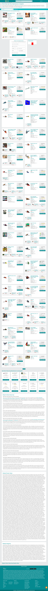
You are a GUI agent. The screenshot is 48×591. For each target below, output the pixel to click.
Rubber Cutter (7, 526)
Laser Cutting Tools (14, 529)
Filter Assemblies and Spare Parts (20, 547)
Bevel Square (15, 485)
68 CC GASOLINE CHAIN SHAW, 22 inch (34, 197)
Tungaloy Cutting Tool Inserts (37, 505)
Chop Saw (42, 515)
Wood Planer (38, 510)
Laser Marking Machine (11, 570)
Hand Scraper (29, 484)
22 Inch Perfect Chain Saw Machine (34, 184)
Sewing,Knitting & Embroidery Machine (27, 558)
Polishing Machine (13, 475)
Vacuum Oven (12, 573)
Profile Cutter (7, 495)
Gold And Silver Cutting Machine (23, 522)
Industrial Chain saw (34, 143)
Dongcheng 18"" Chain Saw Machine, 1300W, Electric (13, 364)
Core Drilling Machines (27, 487)
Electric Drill (28, 521)
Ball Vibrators (42, 504)
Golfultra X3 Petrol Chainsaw (11, 247)
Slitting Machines (29, 510)
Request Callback (20, 18)
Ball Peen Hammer (40, 535)
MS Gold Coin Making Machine (32, 522)
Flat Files (8, 539)
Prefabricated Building (26, 572)
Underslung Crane (37, 574)
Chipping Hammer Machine (23, 495)
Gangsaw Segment (10, 493)
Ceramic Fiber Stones (20, 487)
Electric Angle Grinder (27, 493)
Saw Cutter (6, 319)
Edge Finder (38, 526)
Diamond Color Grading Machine (29, 486)
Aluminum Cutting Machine (34, 506)
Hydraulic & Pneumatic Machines (36, 553)
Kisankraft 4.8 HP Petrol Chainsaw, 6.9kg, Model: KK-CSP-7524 (34, 115)
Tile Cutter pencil (38, 494)
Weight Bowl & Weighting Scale (33, 557)
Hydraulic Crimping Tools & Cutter (33, 531)
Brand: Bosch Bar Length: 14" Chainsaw (7, 109)
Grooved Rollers (31, 505)
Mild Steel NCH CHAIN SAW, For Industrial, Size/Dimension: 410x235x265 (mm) (34, 102)
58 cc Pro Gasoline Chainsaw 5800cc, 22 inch (34, 156)
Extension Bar (15, 539)
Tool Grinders (34, 510)
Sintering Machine (27, 512)
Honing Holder (26, 533)
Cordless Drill (15, 487)
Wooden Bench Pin (17, 486)
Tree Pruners (38, 516)
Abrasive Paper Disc (11, 505)
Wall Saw (27, 496)
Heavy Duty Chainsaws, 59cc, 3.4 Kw (29, 322)
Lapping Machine (10, 512)
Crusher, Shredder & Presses (24, 551)
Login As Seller (26, 588)
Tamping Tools (10, 491)
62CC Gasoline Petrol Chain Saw (29, 204)
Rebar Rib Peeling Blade (38, 476)
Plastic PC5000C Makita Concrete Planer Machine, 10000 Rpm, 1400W (34, 130)
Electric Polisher (40, 483)
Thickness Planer (30, 514)
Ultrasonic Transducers (5, 576)
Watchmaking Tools (5, 486)
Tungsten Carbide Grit (7, 524)
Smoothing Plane (26, 501)
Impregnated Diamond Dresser (41, 477)
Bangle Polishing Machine (41, 533)
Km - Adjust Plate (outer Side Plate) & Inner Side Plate (14, 337)
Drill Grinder (30, 513)
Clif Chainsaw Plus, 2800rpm (36, 322)
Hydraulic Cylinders (23, 573)
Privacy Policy (15, 583)
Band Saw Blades (12, 398)
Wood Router (30, 525)
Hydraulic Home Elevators (35, 571)
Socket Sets (13, 525)
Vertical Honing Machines (11, 510)
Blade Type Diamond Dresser (41, 478)
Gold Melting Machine (12, 526)
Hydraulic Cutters (42, 510)
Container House (8, 573)
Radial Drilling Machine (6, 511)
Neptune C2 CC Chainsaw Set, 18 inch (13, 96)
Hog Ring (23, 524)
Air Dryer (36, 576)
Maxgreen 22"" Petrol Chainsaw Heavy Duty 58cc (29, 351)
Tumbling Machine (35, 530)
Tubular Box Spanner (10, 494)
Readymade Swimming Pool (24, 578)
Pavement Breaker (5, 505)
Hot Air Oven (15, 573)
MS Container (11, 572)
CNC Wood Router (34, 573)
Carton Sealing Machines (25, 571)
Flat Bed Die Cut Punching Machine (20, 520)
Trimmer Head (32, 535)
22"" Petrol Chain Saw (29, 270)
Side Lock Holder (29, 534)
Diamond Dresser (25, 477)
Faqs (3, 587)
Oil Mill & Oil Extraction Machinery (29, 547)
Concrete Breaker (40, 495)
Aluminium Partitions (7, 571)
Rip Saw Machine (35, 525)
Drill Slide (18, 493)
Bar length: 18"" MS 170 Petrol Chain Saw (29, 23)
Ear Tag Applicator (18, 511)
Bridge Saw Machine (10, 513)
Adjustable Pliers (24, 497)
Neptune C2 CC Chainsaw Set (13, 138)
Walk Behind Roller (27, 570)
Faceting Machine (17, 398)
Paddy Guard (23, 398)
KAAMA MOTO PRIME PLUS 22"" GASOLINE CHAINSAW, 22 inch (7, 337)
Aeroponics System (27, 478)
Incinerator (7, 558)
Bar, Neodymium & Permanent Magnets (26, 553)
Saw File (11, 539)
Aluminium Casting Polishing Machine (10, 520)
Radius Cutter (13, 506)
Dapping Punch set (36, 485)
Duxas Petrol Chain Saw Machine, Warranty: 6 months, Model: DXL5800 (34, 262)
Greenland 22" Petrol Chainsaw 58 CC (34, 210)
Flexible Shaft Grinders (39, 523)
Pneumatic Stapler (39, 513)
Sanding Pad (33, 504)
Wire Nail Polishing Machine (30, 515)
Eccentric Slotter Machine (29, 530)
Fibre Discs (30, 483)
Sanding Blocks (38, 504)
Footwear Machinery (8, 551)
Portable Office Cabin (21, 572)
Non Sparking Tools (15, 482)
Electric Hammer (5, 510)
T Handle (31, 532)
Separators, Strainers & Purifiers (15, 551)
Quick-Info (4, 585)
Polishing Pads (24, 475)
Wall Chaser (10, 504)
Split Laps (21, 503)
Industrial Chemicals (34, 552)
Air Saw (39, 491)
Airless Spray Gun (7, 502)
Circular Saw (34, 492)
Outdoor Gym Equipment (31, 578)
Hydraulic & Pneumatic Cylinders (18, 560)
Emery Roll (21, 493)
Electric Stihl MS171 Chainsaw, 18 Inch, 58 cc (29, 242)
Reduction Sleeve (15, 534)
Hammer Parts (22, 486)
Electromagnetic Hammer (6, 398)
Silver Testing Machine (11, 497)
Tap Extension (22, 512)
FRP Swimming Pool (5, 578)
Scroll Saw (9, 475)
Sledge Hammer (26, 531)
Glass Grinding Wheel (12, 531)
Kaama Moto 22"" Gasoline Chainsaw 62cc (12, 328)
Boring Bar (38, 534)
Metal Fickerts (15, 493)
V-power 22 (13, 36)
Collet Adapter (20, 534)
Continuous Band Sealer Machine (13, 576)
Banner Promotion (27, 584)
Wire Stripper (40, 474)
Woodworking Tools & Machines (36, 548)
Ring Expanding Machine (6, 532)
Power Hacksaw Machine (41, 520)
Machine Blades (16, 505)
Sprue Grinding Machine (41, 529)
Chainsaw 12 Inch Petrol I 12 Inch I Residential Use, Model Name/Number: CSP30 (7, 308)
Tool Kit (13, 483)
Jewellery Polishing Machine (39, 511)
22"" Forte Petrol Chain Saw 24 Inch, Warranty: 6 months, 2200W (34, 287)
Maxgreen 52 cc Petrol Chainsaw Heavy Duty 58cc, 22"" (36, 351)
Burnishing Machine (5, 504)
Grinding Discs (27, 529)
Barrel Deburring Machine (15, 530)
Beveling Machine (25, 525)
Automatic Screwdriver (9, 530)
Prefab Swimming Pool (41, 577)
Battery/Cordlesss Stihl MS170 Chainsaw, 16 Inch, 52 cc (34, 233)
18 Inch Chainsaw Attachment (43, 22)
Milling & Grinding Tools (8, 553)
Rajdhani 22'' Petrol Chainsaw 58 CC (14, 293)
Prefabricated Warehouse (33, 572)
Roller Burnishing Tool (20, 535)
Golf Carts (41, 578)
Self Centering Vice (5, 534)
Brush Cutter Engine (22, 496)
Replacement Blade (11, 496)
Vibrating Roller (31, 570)
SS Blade (25, 484)
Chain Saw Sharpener (6, 149)
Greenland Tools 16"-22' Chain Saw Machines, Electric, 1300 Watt (29, 218)
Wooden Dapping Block (6, 503)
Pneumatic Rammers (16, 495)
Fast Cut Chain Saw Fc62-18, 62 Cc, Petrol (13, 150)
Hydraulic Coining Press (33, 493)
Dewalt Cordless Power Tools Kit (34, 501)
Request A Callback (24, 566)
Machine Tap (33, 497)
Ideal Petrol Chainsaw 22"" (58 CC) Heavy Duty (43, 307)
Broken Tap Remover (33, 516)
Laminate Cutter (17, 531)
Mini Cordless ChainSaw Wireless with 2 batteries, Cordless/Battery (6, 178)
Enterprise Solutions (27, 587)
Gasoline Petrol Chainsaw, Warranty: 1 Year (11, 73)
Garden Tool (17, 533)
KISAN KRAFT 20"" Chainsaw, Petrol (11, 261)
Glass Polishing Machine (18, 524)
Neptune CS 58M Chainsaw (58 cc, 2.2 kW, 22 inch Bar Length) (6, 96)
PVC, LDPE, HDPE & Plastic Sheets (11, 548)
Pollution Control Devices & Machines (10, 547)
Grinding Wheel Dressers (34, 484)
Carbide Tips (9, 514)
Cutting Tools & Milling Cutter (9, 560)
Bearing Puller (41, 530)
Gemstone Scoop (27, 485)
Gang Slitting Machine (23, 530)
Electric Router (28, 520)
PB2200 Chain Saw (34, 59)
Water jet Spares (5, 513)
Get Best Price (9, 15)
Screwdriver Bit (19, 539)
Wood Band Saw (42, 526)
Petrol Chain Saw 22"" (11, 196)
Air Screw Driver (21, 525)
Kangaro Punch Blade (23, 504)
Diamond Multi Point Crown (12, 478)
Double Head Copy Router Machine (17, 476)
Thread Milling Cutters (18, 506)
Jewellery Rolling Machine (15, 522)
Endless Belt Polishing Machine (12, 523)
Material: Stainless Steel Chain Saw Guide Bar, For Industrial (7, 67)
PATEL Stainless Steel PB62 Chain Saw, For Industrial (29, 67)
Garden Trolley (10, 476)
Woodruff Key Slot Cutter (26, 535)
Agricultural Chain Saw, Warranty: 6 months (29, 256)
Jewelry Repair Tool (35, 533)
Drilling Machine (5, 494)
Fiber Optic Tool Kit (15, 477)
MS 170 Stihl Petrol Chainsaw (11, 184)
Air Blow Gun (21, 531)
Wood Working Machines (23, 510)
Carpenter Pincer (24, 539)
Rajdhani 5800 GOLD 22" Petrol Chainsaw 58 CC (20, 294)
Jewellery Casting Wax (22, 482)
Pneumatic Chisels (35, 495)
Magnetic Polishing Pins (40, 502)
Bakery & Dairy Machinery (16, 552)
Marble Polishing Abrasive (29, 475)
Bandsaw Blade (26, 514)
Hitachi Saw (18, 501)
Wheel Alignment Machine (22, 577)
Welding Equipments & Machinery (37, 558)
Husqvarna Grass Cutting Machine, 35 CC (6, 21)
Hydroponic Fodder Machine (27, 526)
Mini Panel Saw (22, 533)
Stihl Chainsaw (10, 114)
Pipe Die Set (19, 529)
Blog (3, 584)
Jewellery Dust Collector (27, 523)
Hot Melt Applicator (33, 526)
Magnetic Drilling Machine (25, 513)
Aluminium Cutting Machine (22, 521)
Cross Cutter (6, 475)
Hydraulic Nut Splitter (8, 533)
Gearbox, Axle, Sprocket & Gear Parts (37, 556)
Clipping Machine (20, 494)
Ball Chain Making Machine (32, 494)
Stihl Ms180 (10, 313)
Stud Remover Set (13, 484)
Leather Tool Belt (27, 502)
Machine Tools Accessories (19, 526)
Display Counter (30, 571)
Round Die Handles (25, 494)
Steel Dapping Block (12, 503)
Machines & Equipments (11, 549)
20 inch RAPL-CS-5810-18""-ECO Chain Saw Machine (21, 138)
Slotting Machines (17, 510)
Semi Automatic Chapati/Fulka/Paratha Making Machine (31, 577)
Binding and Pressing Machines (25, 559)
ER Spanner (7, 535)
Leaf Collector (31, 529)
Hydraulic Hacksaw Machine (34, 520)
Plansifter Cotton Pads (13, 516)
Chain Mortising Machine (37, 515)
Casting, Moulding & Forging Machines (8, 556)
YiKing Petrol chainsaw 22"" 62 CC (36, 307)
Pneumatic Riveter (17, 532)
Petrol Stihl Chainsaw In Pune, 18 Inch (14, 192)
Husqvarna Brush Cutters (29, 295)
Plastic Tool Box (35, 474)
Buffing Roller (9, 529)
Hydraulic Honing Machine (40, 493)
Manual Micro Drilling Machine (20, 516)
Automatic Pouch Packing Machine (21, 576)
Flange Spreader (12, 532)
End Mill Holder (24, 534)
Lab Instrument (11, 552)
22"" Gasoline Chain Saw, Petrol (36, 270)
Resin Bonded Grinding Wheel (20, 478)
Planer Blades (11, 495)
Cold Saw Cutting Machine (34, 521)
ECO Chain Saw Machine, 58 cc (20, 95)
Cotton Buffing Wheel (33, 502)
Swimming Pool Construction (11, 578)
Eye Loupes (40, 485)
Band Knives (7, 485)
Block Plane (28, 532)
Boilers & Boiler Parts (11, 559)
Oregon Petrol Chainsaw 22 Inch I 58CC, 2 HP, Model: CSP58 (12, 300)
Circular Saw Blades (14, 514)
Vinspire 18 (6, 36)
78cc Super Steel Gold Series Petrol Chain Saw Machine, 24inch (34, 276)
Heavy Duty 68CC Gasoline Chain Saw (43, 205)
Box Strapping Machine (19, 571)
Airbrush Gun (35, 496)
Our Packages (26, 583)
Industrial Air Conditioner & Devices (18, 556)
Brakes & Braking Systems (19, 548)
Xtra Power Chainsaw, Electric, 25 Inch (11, 223)
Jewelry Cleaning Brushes (20, 485)
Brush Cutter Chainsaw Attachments (34, 87)
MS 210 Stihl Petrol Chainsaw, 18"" (21, 191)
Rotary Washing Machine (12, 574)
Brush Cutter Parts (19, 492)
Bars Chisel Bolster (39, 397)
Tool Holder (42, 534)
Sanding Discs (15, 494)
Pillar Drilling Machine (12, 511)
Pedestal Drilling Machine (15, 521)
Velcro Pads (42, 497)
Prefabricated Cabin (16, 572)
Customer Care (5, 583)
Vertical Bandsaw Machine (34, 491)
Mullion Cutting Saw (25, 476)
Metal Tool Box (13, 502)
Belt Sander (7, 516)
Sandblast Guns (40, 525)
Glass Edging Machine (31, 476)
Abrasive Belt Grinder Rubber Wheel (27, 492)
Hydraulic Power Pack (29, 573)
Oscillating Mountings (8, 522)
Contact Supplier (6, 379)
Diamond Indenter (5, 478)
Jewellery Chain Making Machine (36, 524)
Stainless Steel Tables (13, 571)
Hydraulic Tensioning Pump (36, 532)
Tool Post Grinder (8, 484)
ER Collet (15, 535)
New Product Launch (27, 586)
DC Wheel (36, 535)
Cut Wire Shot (13, 524)
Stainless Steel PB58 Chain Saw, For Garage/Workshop (36, 67)
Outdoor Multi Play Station (21, 570)
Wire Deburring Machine (9, 482)
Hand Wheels (14, 504)
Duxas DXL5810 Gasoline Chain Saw (43, 271)
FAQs (45, 2)
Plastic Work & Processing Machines (38, 549)
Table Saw (4, 516)
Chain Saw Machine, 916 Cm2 (43, 322)
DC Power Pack (19, 573)
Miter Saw (42, 522)
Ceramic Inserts (38, 497)
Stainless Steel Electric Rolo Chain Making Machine (11, 210)
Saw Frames (31, 485)
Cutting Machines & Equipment (16, 553)
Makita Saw (15, 501)
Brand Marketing (27, 585)
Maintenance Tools (25, 483)
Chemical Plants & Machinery (28, 549)
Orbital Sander (15, 491)
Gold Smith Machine (8, 525)
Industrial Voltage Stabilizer (18, 574)
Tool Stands (20, 505)
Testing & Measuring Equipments (19, 549)
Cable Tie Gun (18, 504)
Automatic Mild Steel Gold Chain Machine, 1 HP (11, 343)
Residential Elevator (41, 571)
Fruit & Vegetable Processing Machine (34, 551)
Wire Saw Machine (9, 515)
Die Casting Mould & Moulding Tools (31, 550)
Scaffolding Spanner (36, 486)
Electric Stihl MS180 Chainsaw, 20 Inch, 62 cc (36, 242)
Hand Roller (16, 525)
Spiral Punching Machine (20, 484)
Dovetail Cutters (36, 529)
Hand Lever (22, 501)
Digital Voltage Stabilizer (24, 574)
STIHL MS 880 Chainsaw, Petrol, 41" (13, 163)
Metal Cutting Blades (20, 514)
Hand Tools (28, 506)
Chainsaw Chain (34, 482)
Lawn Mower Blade (23, 506)
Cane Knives (23, 502)
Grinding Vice (10, 534)
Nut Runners (13, 533)
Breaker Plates (42, 486)
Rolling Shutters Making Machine (7, 577)
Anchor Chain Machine (28, 524)
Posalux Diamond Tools (26, 503)
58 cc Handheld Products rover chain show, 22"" (34, 14)
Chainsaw (6, 162)
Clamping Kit (38, 522)
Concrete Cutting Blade (41, 512)
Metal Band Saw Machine (15, 515)
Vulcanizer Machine (5, 512)
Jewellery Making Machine (6, 487)
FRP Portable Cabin (7, 572)
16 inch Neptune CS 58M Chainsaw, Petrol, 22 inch (12, 130)
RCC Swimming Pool (17, 578)
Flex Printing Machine (39, 573)
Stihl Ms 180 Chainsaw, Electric (7, 191)
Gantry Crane (41, 574)
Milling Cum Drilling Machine (17, 513)
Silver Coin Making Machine (26, 491)
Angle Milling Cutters (32, 503)
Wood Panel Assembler (20, 523)
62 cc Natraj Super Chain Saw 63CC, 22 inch (34, 73)
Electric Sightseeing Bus (37, 578)
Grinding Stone (16, 483)
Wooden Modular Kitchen (40, 576)
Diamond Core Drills (41, 531)
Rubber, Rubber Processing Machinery (26, 552)
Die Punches (22, 529)
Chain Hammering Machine (17, 497)
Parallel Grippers (39, 492)
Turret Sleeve (12, 535)
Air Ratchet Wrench (38, 503)
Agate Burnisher (17, 503)
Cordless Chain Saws (34, 356)
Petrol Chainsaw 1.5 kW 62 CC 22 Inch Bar (11, 87)
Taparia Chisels (5, 539)
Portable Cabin (16, 570)
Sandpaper (31, 474)
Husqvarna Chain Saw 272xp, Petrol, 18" (14, 255)
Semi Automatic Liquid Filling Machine (30, 576)
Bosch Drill (11, 487)
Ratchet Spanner (19, 475)
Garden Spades (25, 511)
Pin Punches (40, 484)
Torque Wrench (35, 513)
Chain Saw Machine (11, 232)
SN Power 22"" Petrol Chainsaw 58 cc (11, 170)
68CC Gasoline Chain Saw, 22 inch (36, 204)
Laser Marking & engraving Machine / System (16, 558)
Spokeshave (11, 485)
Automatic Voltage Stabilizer (31, 574)
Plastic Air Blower (17, 496)
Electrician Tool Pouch (18, 502)
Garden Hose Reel (9, 492)
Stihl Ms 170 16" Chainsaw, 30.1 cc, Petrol (21, 255)
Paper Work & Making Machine (12, 550)
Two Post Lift (16, 577)
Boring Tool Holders (7, 506)
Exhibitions (4, 586)
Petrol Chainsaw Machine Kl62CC (13, 67)
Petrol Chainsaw (6, 137)
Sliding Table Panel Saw (16, 512)
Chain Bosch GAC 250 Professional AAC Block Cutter (7, 364)
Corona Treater (15, 492)
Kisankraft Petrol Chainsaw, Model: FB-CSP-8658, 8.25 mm (29, 124)
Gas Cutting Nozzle (19, 491)
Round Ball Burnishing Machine (7, 521)
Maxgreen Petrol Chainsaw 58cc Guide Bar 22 (34, 343)
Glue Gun (43, 503)
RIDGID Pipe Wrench (23, 532)
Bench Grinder (35, 514)
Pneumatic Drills (31, 496)
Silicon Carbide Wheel (28, 482)
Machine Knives (29, 504)
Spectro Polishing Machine (41, 506)
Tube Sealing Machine (36, 570)
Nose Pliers (28, 497)
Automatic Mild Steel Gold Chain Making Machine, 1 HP (7, 351)
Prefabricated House (38, 572)
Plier (30, 497)
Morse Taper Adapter (39, 487)
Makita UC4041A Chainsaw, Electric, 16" (11, 101)
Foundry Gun (39, 496)
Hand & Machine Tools (5, 2)
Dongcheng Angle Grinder (9, 501)
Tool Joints (4, 530)
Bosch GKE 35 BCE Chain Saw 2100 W (34, 247)
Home (2, 2)
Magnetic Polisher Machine (31, 511)
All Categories (10, 583)
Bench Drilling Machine (23, 515)
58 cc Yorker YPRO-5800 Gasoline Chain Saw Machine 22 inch (29, 165)
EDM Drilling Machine (27, 516)
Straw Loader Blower (33, 487)
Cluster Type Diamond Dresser (32, 477)
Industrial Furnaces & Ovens (27, 556)
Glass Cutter (6, 531)
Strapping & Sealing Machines (28, 548)
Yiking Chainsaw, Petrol (29, 306)
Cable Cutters (21, 483)
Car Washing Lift (13, 577)
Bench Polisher (40, 514)
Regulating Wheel (20, 477)
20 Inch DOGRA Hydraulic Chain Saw (34, 328)
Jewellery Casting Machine (33, 512)
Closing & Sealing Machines (33, 559)
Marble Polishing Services (37, 475)
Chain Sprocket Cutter (11, 486)
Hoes (21, 511)
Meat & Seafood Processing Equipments (14, 557)
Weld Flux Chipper (30, 495)
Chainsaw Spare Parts (39, 482)
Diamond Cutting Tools (25, 505)
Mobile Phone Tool (9, 483)
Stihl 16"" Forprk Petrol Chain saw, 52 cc (20, 67)
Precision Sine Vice (34, 483)
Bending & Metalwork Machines (24, 557)
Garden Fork (6, 491)
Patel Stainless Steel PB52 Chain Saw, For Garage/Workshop (43, 67)
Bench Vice (4, 535)
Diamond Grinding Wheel (33, 478)
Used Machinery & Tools (17, 559)
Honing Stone (30, 533)
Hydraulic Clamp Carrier (9, 477)
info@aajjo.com (37, 584)
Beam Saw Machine (33, 523)
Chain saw (9, 286)
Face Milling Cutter (34, 534)
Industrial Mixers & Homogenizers (21, 550)
